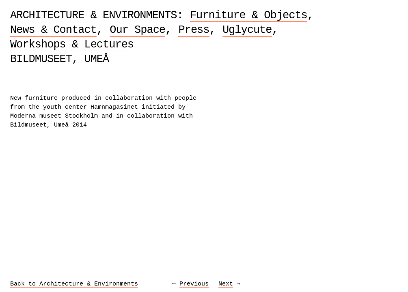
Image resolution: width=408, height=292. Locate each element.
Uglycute (247, 30)
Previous (194, 284)
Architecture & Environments (93, 15)
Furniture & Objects (248, 15)
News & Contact (53, 30)
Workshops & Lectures (72, 45)
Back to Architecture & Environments (74, 284)
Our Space (137, 30)
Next (225, 284)
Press (193, 30)
